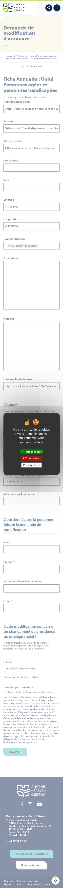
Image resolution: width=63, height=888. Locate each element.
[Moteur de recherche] (48, 7)
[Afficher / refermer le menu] (56, 7)
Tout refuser (31, 458)
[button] (55, 880)
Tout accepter (31, 451)
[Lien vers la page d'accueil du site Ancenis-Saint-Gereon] (18, 8)
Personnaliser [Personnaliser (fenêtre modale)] (31, 465)
